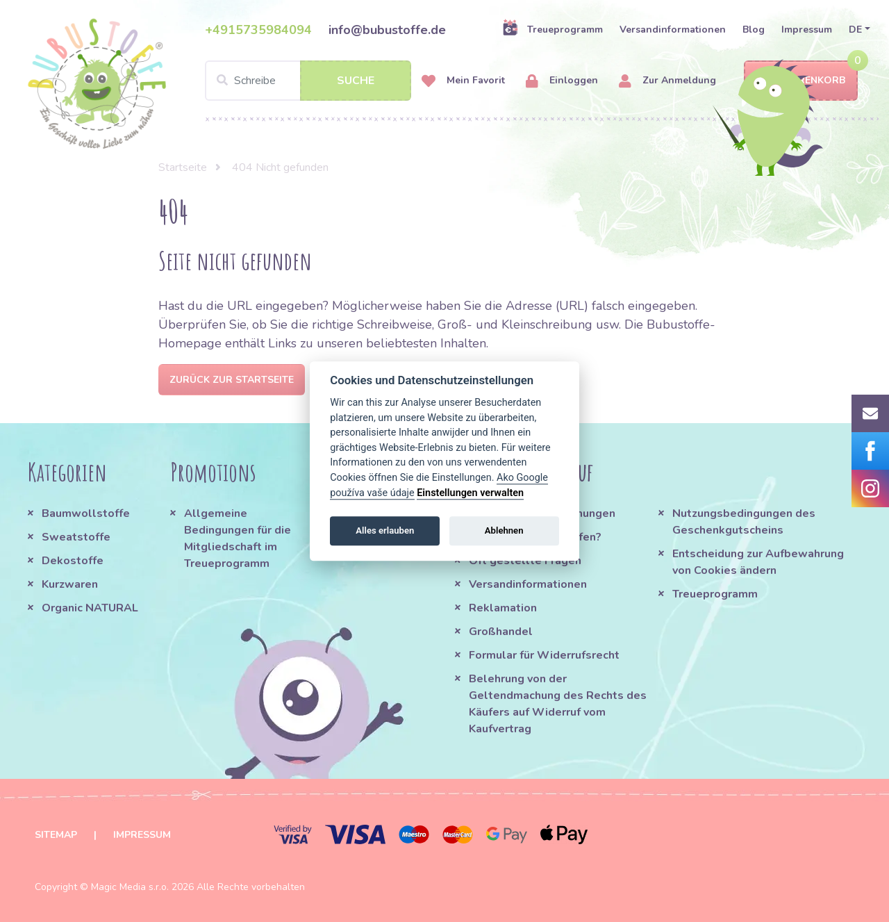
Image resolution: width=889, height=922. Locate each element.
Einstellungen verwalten (470, 493)
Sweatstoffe (76, 537)
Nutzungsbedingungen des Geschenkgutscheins (743, 522)
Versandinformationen (673, 29)
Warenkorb (800, 81)
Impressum (806, 29)
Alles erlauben (385, 530)
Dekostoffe (72, 560)
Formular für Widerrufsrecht (544, 655)
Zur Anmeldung (667, 81)
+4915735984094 (258, 30)
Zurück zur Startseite (231, 379)
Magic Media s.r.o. (130, 887)
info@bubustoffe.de (387, 30)
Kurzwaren (71, 584)
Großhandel (501, 631)
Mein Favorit (463, 81)
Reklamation (503, 608)
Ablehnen (504, 530)
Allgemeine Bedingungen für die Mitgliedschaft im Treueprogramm (237, 538)
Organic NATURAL (90, 608)
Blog (753, 29)
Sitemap (56, 834)
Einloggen (562, 81)
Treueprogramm (552, 29)
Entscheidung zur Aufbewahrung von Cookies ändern (758, 562)
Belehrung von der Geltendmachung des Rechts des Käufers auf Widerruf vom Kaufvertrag (558, 703)
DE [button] (855, 29)
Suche (355, 80)
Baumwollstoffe (86, 513)
